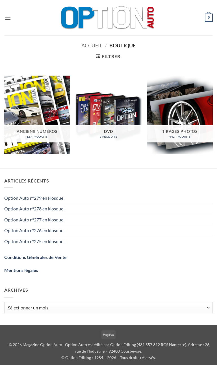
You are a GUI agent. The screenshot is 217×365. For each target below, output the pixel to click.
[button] (7, 18)
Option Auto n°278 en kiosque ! (35, 208)
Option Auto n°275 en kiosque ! (35, 241)
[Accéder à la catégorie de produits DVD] (108, 115)
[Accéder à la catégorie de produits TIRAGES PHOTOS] (180, 115)
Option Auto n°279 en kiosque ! (35, 198)
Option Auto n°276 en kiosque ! (35, 230)
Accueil (91, 45)
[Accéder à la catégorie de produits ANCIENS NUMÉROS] (37, 115)
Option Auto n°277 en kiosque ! (35, 219)
